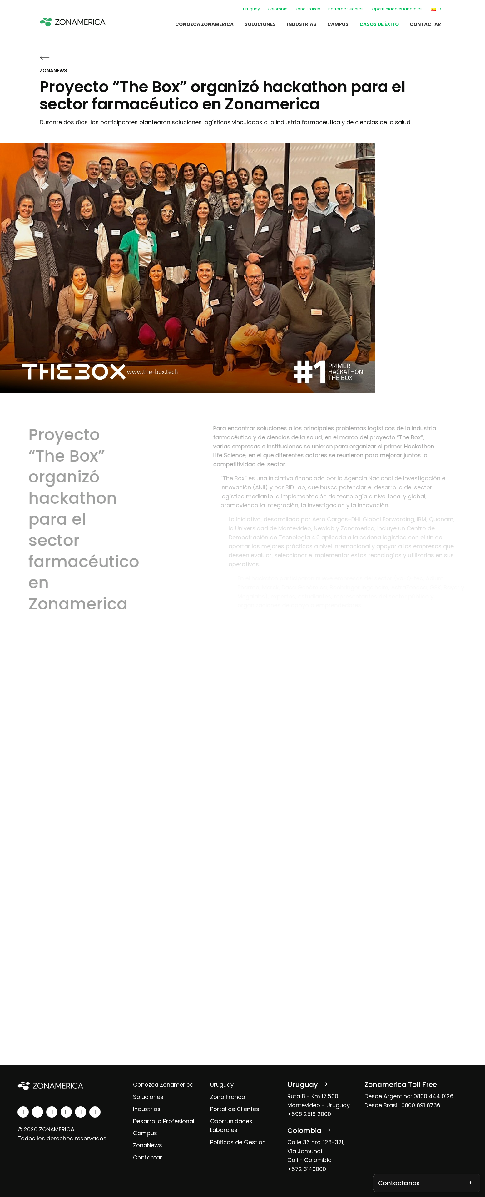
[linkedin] (23, 1112)
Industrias (301, 24)
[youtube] (66, 1112)
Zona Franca (308, 9)
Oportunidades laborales (397, 9)
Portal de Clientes (346, 9)
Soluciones (260, 24)
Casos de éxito (379, 24)
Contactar (425, 24)
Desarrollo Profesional (163, 1121)
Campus (338, 24)
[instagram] (37, 1112)
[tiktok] (95, 1112)
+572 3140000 (306, 1169)
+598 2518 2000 (309, 1114)
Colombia (278, 9)
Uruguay (251, 9)
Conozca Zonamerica (204, 24)
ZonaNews (147, 1145)
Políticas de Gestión (238, 1142)
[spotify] (80, 1112)
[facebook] (51, 1112)
